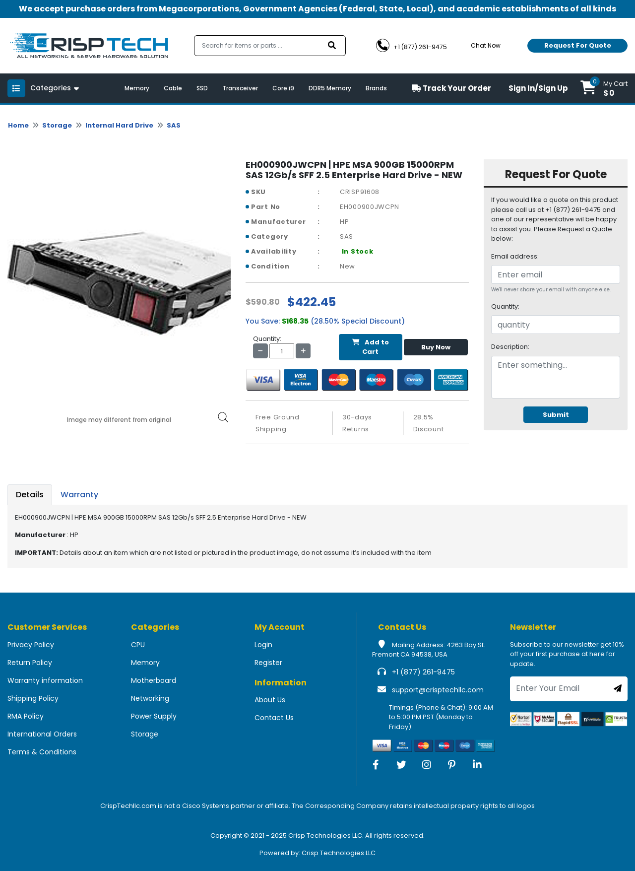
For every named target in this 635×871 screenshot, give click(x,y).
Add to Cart (370, 347)
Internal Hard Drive (119, 125)
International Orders (42, 734)
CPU (138, 645)
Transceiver (240, 88)
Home (18, 125)
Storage (57, 125)
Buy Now (435, 347)
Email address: (515, 256)
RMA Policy (25, 716)
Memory (137, 88)
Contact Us (274, 718)
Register (268, 663)
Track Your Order (451, 88)
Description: (510, 346)
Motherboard (153, 680)
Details (30, 494)
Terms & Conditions (41, 752)
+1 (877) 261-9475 (423, 672)
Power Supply (154, 716)
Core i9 (283, 88)
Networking (150, 698)
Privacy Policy (30, 645)
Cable (173, 88)
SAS (174, 125)
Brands (376, 88)
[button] (604, 88)
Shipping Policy (33, 698)
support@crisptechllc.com (438, 690)
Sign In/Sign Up (538, 88)
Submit (556, 414)
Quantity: (505, 306)
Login (263, 645)
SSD (202, 88)
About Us (269, 700)
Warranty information (45, 680)
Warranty (79, 494)
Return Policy (29, 663)
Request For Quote (577, 45)
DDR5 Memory (330, 88)
